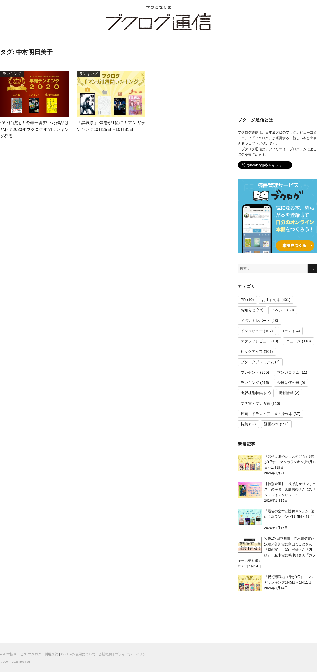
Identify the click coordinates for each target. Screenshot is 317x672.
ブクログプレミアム (257, 362)
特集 (244, 424)
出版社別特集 (252, 393)
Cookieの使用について (78, 654)
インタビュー (252, 331)
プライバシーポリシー (132, 654)
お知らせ (248, 310)
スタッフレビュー (255, 341)
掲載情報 (286, 393)
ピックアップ (252, 351)
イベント (278, 310)
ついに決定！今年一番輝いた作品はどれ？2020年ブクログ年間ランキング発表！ (34, 129)
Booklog (24, 661)
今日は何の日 (288, 382)
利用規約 (51, 654)
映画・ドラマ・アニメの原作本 (266, 414)
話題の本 (271, 424)
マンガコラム (288, 372)
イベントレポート (255, 320)
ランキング (250, 382)
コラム (286, 331)
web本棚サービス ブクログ (20, 654)
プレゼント (250, 372)
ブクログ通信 (158, 21)
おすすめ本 (271, 300)
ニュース (293, 341)
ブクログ (262, 138)
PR (243, 300)
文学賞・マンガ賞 (255, 403)
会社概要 (105, 654)
